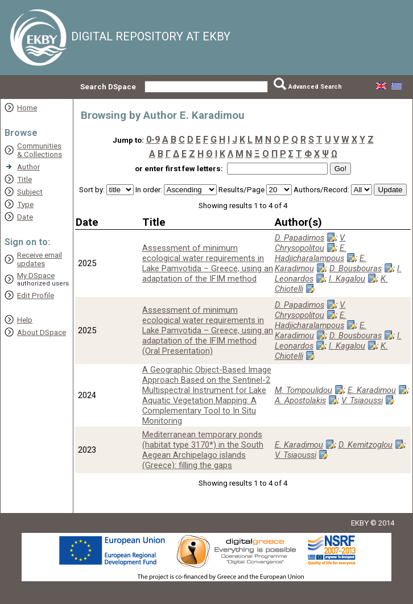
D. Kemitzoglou (365, 445)
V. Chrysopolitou (310, 243)
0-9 (153, 139)
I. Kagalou (347, 279)
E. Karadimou (320, 263)
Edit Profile (35, 295)
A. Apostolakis (300, 400)
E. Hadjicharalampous (310, 253)
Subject (30, 192)
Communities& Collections (39, 150)
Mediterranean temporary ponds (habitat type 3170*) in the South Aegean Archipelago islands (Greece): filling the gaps (202, 449)
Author (28, 167)
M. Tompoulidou (303, 390)
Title (24, 179)
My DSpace (36, 275)
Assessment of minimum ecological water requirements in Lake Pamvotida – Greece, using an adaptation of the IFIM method (207, 263)
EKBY (360, 523)
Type (25, 204)
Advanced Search (315, 86)
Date (25, 217)
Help (24, 320)
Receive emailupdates (39, 259)
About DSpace (41, 332)
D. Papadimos (299, 238)
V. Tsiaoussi (362, 400)
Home (27, 108)
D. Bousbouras (355, 268)
